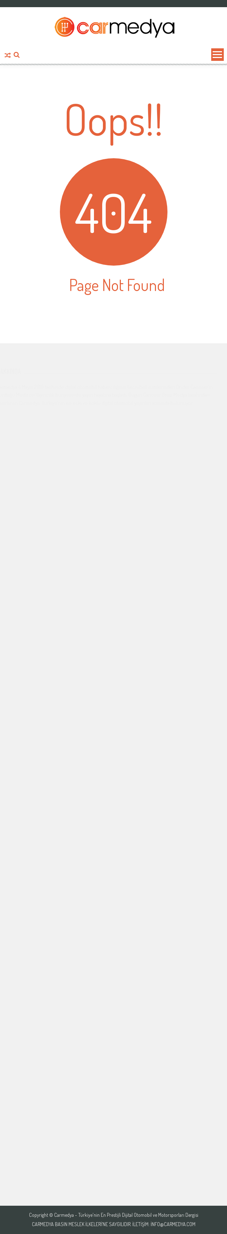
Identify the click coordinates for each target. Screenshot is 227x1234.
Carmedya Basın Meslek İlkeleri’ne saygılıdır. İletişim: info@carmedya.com (113, 1224)
